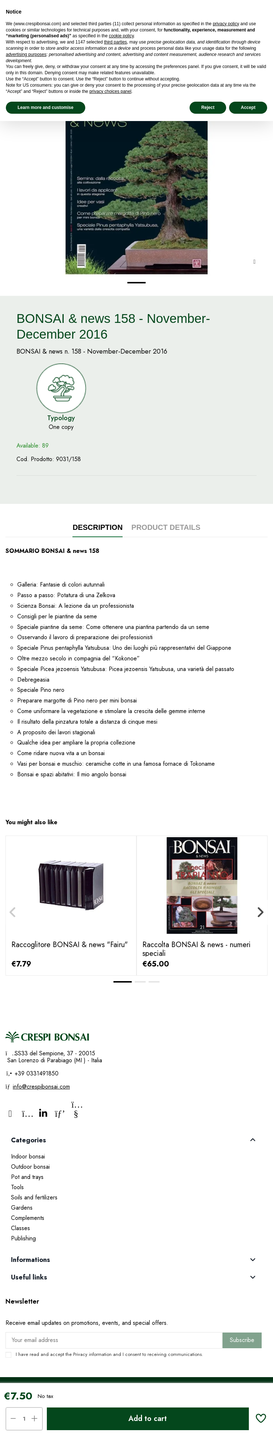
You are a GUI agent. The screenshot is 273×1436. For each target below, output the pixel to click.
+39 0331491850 (36, 1073)
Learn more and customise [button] (46, 107)
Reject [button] (207, 107)
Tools (17, 1187)
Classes (20, 1228)
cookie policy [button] (121, 35)
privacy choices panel (110, 91)
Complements (27, 1218)
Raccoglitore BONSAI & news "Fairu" (69, 944)
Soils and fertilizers (34, 1197)
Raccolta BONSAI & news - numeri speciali (196, 949)
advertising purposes (26, 54)
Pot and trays (27, 1177)
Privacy (80, 1354)
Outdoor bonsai (30, 1166)
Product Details (166, 527)
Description (97, 527)
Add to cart (147, 1418)
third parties (115, 42)
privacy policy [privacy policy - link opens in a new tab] (226, 23)
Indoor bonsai (28, 1156)
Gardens (22, 1207)
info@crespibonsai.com (41, 1086)
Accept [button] (248, 107)
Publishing (23, 1238)
